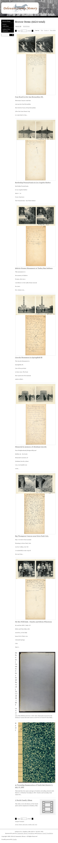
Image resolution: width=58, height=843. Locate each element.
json (26, 824)
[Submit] (13, 35)
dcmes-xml (22, 824)
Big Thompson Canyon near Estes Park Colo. (32, 536)
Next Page (32, 31)
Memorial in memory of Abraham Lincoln (31, 447)
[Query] (7, 35)
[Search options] (10, 35)
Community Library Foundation (25, 833)
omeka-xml (31, 824)
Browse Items (6, 21)
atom (16, 824)
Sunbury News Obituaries (6, 30)
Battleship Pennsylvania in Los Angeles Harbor (33, 183)
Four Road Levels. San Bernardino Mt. (29, 97)
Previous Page (16, 31)
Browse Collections (5, 25)
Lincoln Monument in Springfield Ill (28, 357)
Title (42, 30)
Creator (46, 30)
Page (22, 31)
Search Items (26, 26)
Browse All (18, 26)
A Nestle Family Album (23, 800)
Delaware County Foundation (45, 833)
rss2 (36, 824)
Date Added (53, 30)
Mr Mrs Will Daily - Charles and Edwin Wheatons (33, 622)
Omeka (15, 839)
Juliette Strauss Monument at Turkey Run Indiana (34, 268)
